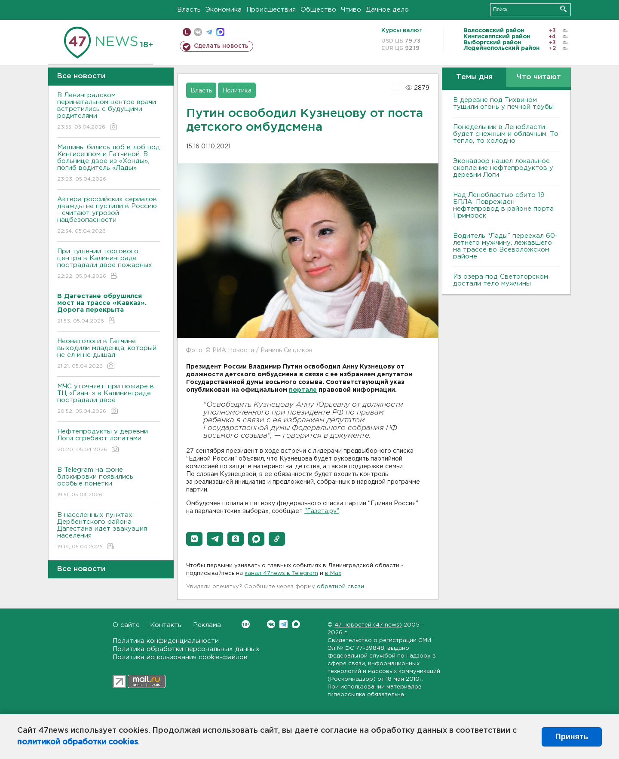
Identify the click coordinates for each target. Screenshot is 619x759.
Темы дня (474, 77)
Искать (563, 9)
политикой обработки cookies (77, 742)
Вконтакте (246, 624)
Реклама (207, 625)
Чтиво (351, 9)
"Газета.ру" (321, 511)
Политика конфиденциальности (166, 641)
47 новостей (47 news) (368, 625)
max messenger (220, 32)
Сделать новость (221, 46)
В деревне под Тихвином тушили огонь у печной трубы (503, 103)
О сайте (126, 625)
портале (303, 390)
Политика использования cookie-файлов (180, 657)
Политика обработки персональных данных (186, 649)
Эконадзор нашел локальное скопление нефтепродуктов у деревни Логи (503, 168)
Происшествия (271, 9)
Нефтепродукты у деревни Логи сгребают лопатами (108, 441)
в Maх (333, 573)
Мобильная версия (187, 32)
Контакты (166, 625)
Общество (318, 9)
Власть (189, 9)
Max (296, 624)
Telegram (283, 624)
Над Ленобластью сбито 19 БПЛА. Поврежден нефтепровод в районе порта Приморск (503, 205)
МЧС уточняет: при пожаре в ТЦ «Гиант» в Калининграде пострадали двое (108, 399)
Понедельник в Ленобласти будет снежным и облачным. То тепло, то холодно (505, 134)
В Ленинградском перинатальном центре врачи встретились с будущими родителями (108, 111)
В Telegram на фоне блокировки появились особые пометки (108, 482)
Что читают (539, 77)
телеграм (209, 32)
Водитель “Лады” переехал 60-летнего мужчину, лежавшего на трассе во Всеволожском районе (505, 246)
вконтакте (198, 32)
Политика (236, 90)
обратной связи (340, 586)
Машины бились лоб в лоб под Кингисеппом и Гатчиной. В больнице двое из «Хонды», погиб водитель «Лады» (108, 163)
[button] (194, 539)
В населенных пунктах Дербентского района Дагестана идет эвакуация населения (108, 531)
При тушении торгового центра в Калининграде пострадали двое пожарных (108, 264)
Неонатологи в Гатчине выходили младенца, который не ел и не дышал (108, 354)
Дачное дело (387, 9)
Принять (571, 736)
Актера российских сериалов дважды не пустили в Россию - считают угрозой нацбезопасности (108, 216)
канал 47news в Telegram (281, 573)
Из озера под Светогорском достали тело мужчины (500, 280)
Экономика (223, 9)
